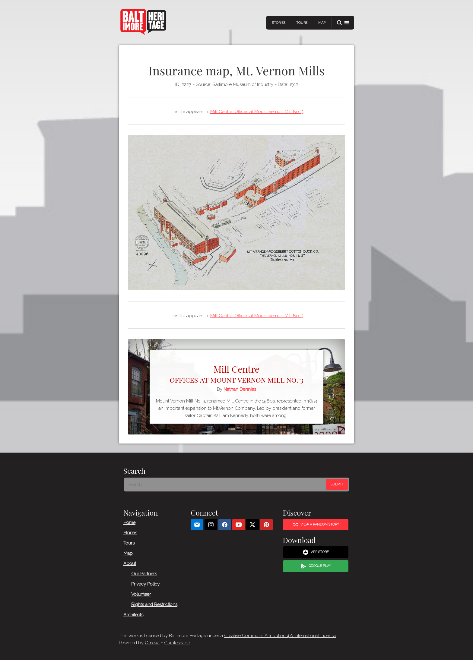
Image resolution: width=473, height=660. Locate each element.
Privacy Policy (145, 584)
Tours (301, 23)
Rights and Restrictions (154, 604)
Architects (133, 614)
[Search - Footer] (225, 484)
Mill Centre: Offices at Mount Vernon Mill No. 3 (256, 111)
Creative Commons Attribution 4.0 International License (280, 635)
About (129, 563)
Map (321, 23)
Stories (278, 23)
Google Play (315, 566)
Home (129, 522)
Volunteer (141, 594)
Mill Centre (236, 373)
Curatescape (177, 643)
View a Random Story (315, 525)
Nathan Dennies (240, 389)
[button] (343, 23)
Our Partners (144, 573)
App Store (316, 552)
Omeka (152, 643)
